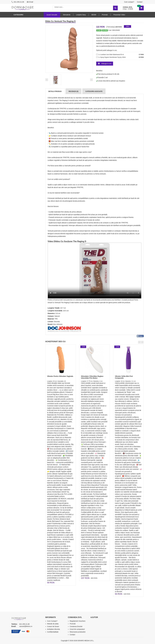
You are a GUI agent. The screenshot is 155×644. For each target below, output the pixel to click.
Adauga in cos (106, 63)
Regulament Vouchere (77, 621)
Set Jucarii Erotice (23, 94)
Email (30, 2)
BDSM (16, 77)
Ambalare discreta (53, 629)
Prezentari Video (22, 111)
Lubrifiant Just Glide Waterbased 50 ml (112, 54)
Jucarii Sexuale (51, 15)
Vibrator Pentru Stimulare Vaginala (60, 376)
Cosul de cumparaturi (77, 629)
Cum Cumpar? (52, 621)
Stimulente (66, 15)
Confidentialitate (52, 632)
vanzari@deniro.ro (25, 626)
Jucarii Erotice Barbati (24, 60)
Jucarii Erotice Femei (23, 84)
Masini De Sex (20, 98)
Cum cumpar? (129, 2)
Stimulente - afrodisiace (25, 57)
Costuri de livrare (53, 626)
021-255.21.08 (17, 2)
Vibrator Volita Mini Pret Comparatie (124, 377)
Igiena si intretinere (23, 70)
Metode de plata (52, 624)
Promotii (18, 108)
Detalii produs (55, 91)
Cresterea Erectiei (76, 626)
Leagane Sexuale (22, 101)
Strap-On (18, 87)
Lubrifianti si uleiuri (23, 67)
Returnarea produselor (78, 632)
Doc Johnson (58, 324)
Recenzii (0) (73, 91)
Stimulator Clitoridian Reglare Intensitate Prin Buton (92, 377)
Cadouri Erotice (21, 91)
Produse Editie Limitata (24, 115)
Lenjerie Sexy (20, 74)
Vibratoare (19, 64)
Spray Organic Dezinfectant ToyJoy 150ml (113, 57)
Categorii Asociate (93, 91)
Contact (139, 2)
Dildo (16, 19)
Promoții (105, 15)
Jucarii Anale (20, 81)
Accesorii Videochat (23, 104)
